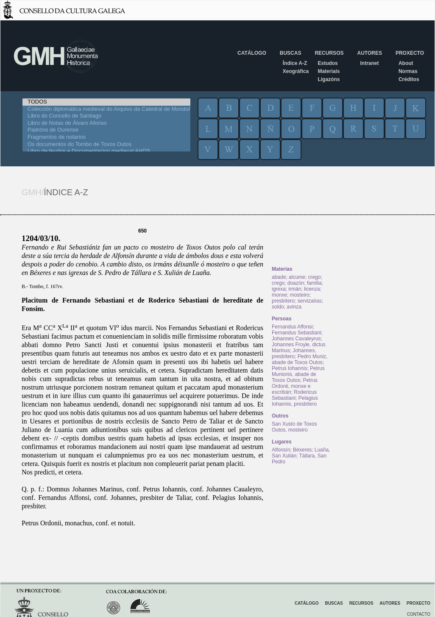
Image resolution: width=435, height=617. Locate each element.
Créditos (409, 79)
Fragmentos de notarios (106, 137)
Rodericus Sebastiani (294, 395)
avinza (294, 307)
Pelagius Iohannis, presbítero (295, 401)
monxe (279, 295)
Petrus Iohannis (289, 368)
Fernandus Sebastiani (296, 333)
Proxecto (410, 53)
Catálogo (251, 53)
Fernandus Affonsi (292, 327)
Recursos (329, 53)
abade (279, 277)
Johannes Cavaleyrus (296, 339)
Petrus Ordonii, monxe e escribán (295, 386)
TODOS (106, 102)
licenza (312, 289)
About (406, 63)
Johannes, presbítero (294, 353)
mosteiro (300, 295)
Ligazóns (329, 79)
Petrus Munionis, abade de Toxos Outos (298, 374)
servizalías (310, 301)
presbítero (283, 301)
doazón (295, 283)
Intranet (369, 63)
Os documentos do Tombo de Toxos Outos (106, 144)
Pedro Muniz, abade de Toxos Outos (299, 359)
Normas (408, 71)
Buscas (290, 53)
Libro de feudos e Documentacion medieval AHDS (106, 151)
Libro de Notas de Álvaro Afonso (106, 123)
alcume (297, 277)
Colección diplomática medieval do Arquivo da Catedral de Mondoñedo (106, 109)
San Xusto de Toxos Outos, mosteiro (294, 427)
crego (314, 277)
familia (314, 283)
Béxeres (302, 450)
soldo (278, 307)
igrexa (279, 289)
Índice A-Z (295, 63)
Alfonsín (281, 450)
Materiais (329, 71)
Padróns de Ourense (106, 130)
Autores (369, 53)
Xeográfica (296, 71)
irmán (294, 289)
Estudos (327, 63)
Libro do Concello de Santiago (106, 116)
